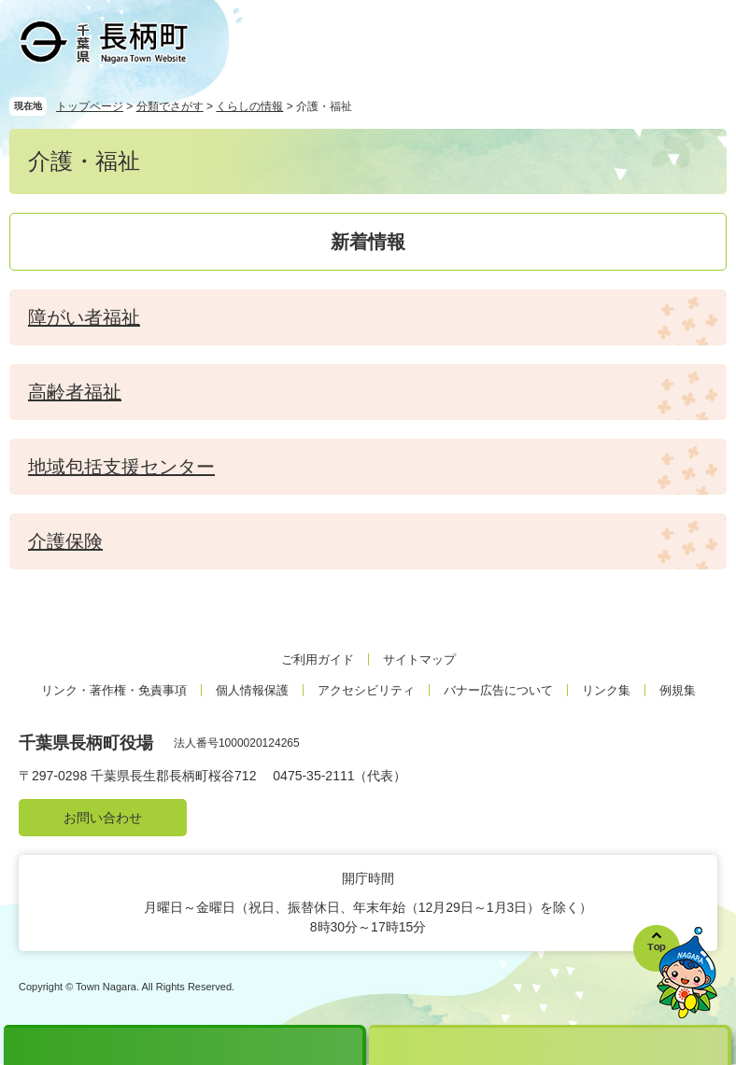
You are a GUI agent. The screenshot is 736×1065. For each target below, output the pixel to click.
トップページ (89, 106)
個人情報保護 (252, 690)
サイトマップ (419, 659)
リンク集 (606, 690)
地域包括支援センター (121, 466)
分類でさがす (170, 106)
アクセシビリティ (366, 690)
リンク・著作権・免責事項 (114, 690)
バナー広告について (498, 690)
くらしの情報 (249, 106)
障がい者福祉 (84, 317)
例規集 (677, 690)
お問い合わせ (103, 817)
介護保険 (65, 541)
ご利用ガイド (317, 659)
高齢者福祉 (74, 392)
